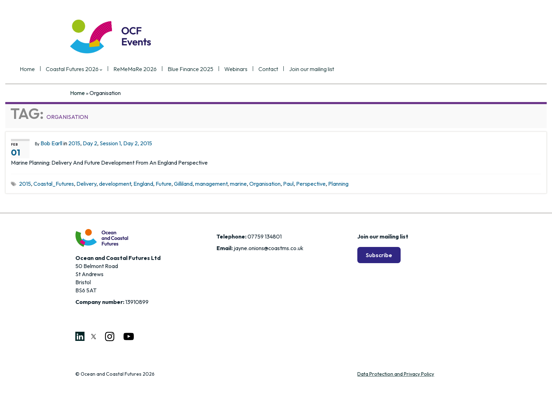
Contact (318, 69)
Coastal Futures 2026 (124, 69)
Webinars (286, 69)
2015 (74, 143)
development (115, 183)
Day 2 (90, 143)
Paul (288, 183)
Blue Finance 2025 (241, 69)
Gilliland (183, 183)
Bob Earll (51, 143)
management (211, 183)
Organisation (265, 183)
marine (238, 183)
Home (77, 69)
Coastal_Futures (53, 183)
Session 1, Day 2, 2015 (126, 143)
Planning (338, 183)
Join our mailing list (361, 69)
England (143, 183)
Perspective (311, 183)
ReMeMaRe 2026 (185, 69)
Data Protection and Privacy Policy (395, 374)
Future (163, 183)
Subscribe (379, 255)
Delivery (86, 183)
